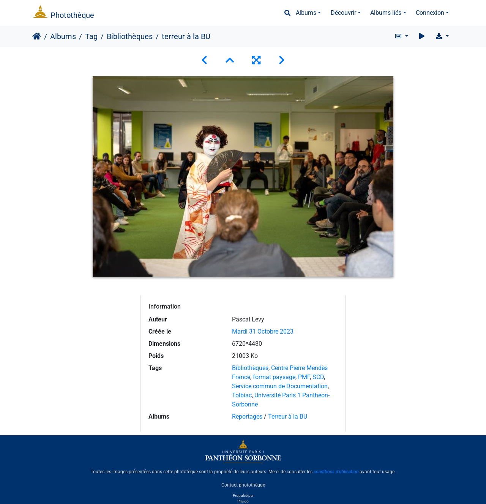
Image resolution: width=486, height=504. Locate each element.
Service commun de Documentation (280, 386)
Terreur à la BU (287, 416)
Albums (306, 12)
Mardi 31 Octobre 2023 (262, 331)
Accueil (36, 36)
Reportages (247, 416)
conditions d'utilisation (336, 471)
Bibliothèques (130, 36)
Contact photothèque (243, 484)
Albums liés (385, 12)
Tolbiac (242, 395)
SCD (318, 377)
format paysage (274, 377)
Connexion (430, 12)
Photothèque (72, 15)
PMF (304, 377)
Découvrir (343, 12)
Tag (91, 36)
